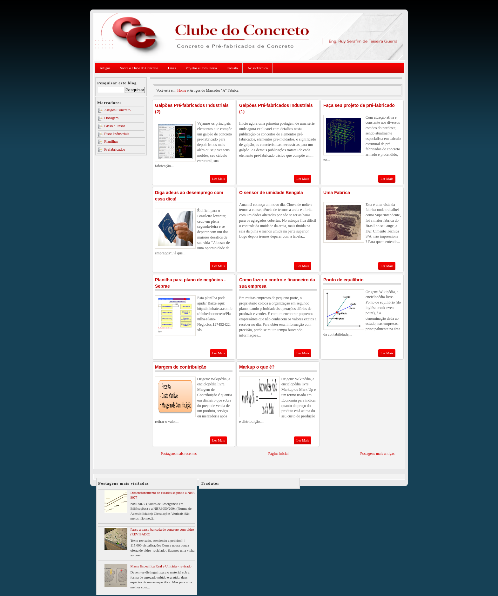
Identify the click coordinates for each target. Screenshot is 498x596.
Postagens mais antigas (377, 454)
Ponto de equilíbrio (343, 279)
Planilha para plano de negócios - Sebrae (190, 283)
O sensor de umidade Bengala (271, 192)
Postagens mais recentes (179, 454)
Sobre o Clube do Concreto (139, 68)
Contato (232, 68)
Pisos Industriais (116, 134)
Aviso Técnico (257, 68)
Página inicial (278, 454)
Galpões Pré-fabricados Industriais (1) (276, 108)
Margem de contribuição (180, 367)
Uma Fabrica (336, 192)
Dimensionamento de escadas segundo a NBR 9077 (162, 495)
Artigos (105, 68)
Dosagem (111, 118)
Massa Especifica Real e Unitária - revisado (160, 566)
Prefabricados (114, 149)
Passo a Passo (114, 126)
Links (172, 68)
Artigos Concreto (117, 110)
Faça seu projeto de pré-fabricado (359, 105)
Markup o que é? (256, 367)
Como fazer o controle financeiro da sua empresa (277, 283)
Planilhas (111, 141)
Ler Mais (218, 178)
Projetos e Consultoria (201, 68)
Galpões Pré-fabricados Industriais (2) (192, 108)
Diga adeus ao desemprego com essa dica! (189, 195)
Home (181, 90)
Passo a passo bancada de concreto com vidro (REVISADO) (162, 531)
